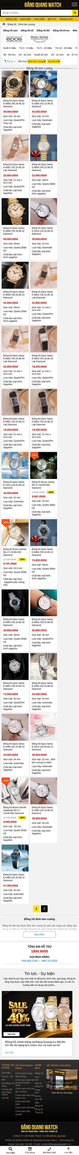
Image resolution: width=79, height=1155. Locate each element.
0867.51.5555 (49, 959)
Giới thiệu (6, 1071)
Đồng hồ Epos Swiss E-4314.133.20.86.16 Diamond (14, 477)
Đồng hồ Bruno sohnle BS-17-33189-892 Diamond (41, 477)
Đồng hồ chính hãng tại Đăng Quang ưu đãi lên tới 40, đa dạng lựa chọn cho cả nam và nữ (35, 1042)
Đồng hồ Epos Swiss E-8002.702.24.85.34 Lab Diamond (41, 290)
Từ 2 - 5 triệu (26, 48)
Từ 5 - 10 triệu (44, 48)
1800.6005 (39, 950)
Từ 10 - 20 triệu (63, 48)
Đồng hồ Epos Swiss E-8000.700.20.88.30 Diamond (41, 617)
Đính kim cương (27, 24)
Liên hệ (5, 1096)
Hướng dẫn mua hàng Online (7, 1090)
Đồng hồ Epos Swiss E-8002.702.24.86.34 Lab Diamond (14, 353)
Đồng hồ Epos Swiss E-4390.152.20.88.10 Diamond (41, 804)
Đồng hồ (12, 24)
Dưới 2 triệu (9, 48)
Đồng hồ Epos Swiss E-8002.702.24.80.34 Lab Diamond (14, 165)
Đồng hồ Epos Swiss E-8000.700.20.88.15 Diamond (14, 680)
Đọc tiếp (9, 1051)
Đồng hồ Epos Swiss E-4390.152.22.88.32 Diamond (41, 102)
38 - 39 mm (9, 54)
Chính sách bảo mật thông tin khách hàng (24, 1081)
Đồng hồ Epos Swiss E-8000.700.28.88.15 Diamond (14, 290)
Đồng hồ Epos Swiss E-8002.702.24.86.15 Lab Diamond (14, 415)
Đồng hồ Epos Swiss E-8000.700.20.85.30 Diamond (14, 617)
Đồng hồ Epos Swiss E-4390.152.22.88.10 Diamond (14, 739)
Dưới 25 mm (41, 54)
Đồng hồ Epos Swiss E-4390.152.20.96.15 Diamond (14, 876)
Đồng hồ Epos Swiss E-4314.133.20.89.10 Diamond (41, 227)
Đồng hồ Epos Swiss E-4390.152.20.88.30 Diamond (41, 680)
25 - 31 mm (57, 54)
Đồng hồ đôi (43, 30)
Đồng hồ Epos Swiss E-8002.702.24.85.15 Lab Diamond (41, 415)
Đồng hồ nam (10, 30)
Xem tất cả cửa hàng (62, 1091)
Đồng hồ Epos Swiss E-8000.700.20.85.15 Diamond (41, 545)
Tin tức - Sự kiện (39, 972)
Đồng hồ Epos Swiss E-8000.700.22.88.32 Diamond (41, 165)
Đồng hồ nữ (27, 30)
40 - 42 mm (25, 54)
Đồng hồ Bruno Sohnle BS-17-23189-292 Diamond (14, 545)
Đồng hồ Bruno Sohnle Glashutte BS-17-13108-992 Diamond (14, 806)
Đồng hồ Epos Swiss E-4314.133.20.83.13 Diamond (41, 739)
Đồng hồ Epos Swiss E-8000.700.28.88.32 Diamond (14, 227)
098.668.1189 (30, 959)
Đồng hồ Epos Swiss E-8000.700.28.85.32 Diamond (14, 102)
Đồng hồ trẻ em (61, 30)
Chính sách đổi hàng (25, 1106)
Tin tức (11, 1033)
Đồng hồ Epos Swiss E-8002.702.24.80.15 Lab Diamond (41, 353)
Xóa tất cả (53, 61)
